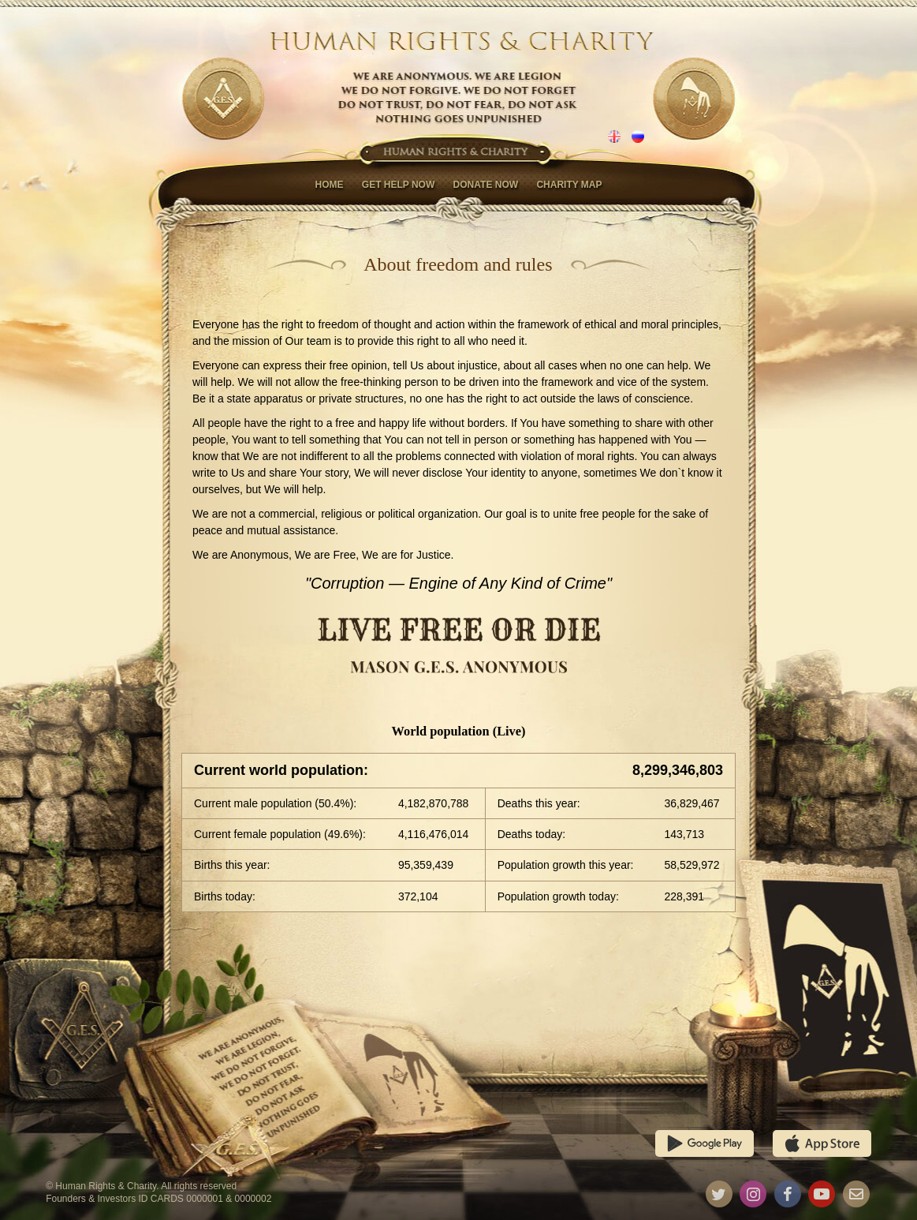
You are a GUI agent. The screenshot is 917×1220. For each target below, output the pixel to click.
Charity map (569, 184)
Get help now (398, 184)
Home (329, 184)
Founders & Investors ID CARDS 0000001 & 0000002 (158, 1198)
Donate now (485, 184)
